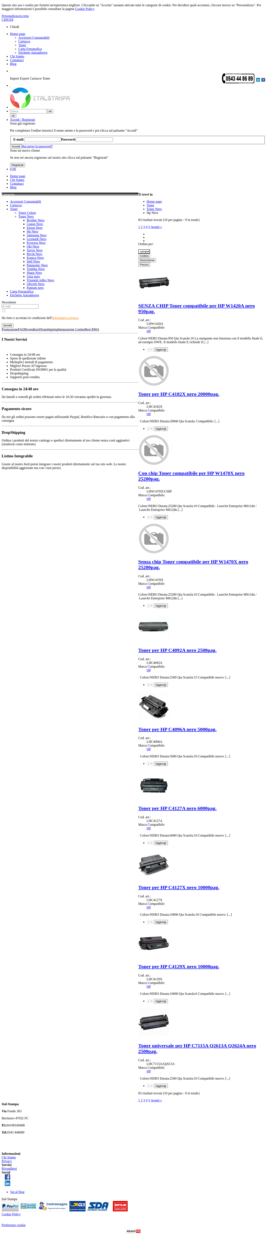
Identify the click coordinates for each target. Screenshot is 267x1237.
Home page (17, 34)
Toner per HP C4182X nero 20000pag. (178, 394)
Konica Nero (35, 257)
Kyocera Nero (36, 242)
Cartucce (24, 41)
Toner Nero (26, 216)
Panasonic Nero (37, 265)
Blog (13, 64)
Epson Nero (35, 227)
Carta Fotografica (30, 49)
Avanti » (156, 227)
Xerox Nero (35, 250)
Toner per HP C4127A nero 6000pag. (177, 808)
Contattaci (17, 60)
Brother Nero (35, 220)
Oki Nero (33, 246)
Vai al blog (17, 1192)
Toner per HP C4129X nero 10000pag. (178, 966)
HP (149, 331)
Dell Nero (33, 261)
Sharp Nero (34, 272)
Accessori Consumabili (33, 37)
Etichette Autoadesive (33, 52)
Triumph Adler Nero (40, 280)
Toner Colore (27, 212)
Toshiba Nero (36, 269)
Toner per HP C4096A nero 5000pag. (177, 729)
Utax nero (33, 276)
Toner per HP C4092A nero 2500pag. (177, 650)
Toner (22, 45)
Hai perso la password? (37, 146)
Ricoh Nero (34, 254)
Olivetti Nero (35, 284)
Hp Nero (32, 231)
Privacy (7, 1161)
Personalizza (10, 16)
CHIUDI (7, 19)
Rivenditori (9, 1168)
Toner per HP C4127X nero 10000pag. (178, 887)
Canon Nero (35, 224)
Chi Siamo (17, 56)
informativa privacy (65, 318)
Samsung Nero (37, 235)
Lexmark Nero (36, 239)
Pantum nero (35, 287)
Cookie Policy (84, 9)
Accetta (24, 16)
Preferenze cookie (14, 1225)
